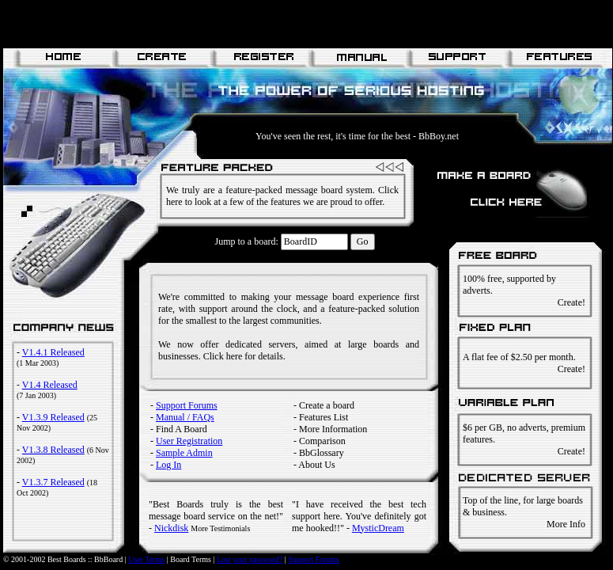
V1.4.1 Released (53, 352)
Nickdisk (171, 528)
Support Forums (187, 405)
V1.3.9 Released (53, 417)
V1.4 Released (50, 384)
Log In (168, 464)
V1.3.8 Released (53, 449)
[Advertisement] (188, 24)
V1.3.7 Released (53, 482)
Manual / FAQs (185, 417)
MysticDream (378, 528)
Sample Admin (184, 452)
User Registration (189, 440)
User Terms (146, 559)
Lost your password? (249, 559)
